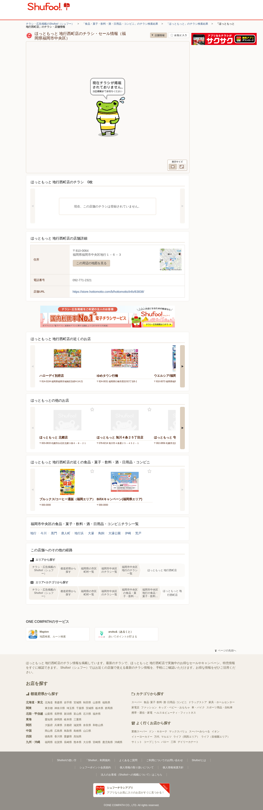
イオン (215, 731)
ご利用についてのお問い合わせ (164, 760)
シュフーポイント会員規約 (95, 767)
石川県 (87, 713)
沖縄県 (118, 742)
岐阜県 (68, 719)
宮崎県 (97, 742)
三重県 (77, 719)
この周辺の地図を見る (91, 263)
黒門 (54, 533)
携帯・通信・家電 (142, 712)
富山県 (77, 713)
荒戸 (138, 533)
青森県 (58, 702)
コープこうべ (151, 741)
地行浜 (79, 533)
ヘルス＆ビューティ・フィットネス (175, 712)
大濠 (91, 533)
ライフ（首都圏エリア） (215, 736)
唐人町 (65, 533)
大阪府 (49, 725)
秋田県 (87, 702)
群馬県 (109, 708)
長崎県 (68, 742)
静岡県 (58, 719)
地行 (33, 533)
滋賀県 (77, 725)
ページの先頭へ (225, 650)
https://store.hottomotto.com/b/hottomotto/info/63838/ (108, 291)
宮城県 (77, 702)
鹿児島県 (107, 742)
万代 (156, 736)
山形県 (97, 702)
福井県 (97, 713)
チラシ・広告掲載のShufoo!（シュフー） (50, 23)
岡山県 (49, 730)
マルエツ (166, 736)
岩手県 (68, 702)
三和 (173, 741)
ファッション (149, 707)
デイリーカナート (188, 741)
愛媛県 (68, 736)
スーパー (137, 702)
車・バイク (198, 707)
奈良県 (87, 725)
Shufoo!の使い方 (66, 760)
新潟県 (68, 713)
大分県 (87, 742)
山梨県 (49, 713)
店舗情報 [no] (158, 35)
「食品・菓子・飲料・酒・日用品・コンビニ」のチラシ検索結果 (120, 23)
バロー (165, 741)
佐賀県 (58, 742)
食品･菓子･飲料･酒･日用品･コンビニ (165, 702)
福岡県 (49, 742)
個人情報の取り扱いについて (137, 767)
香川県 (58, 736)
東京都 (49, 708)
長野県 (58, 713)
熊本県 (77, 742)
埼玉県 (70, 708)
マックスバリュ (178, 731)
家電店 (135, 707)
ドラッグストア (198, 702)
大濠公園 (114, 533)
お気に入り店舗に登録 (178, 35)
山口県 (87, 730)
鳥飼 (101, 533)
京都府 (68, 725)
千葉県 (80, 708)
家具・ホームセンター (222, 702)
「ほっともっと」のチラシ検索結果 (187, 23)
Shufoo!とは (199, 760)
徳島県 (49, 736)
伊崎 (128, 533)
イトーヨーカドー (142, 736)
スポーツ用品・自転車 (219, 707)
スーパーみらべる (199, 731)
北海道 (49, 702)
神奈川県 (59, 708)
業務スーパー (139, 731)
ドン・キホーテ (158, 731)
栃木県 (99, 708)
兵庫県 (58, 725)
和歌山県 (98, 725)
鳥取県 (68, 730)
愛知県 (49, 719)
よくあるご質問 (128, 760)
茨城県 (90, 708)
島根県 (77, 730)
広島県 (58, 730)
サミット (137, 741)
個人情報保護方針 (173, 767)
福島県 (106, 702)
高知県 (77, 736)
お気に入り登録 (92, 409)
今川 (43, 533)
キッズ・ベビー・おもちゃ (174, 707)
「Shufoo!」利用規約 (97, 760)
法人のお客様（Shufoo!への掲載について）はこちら (131, 774)
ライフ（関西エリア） (186, 736)
